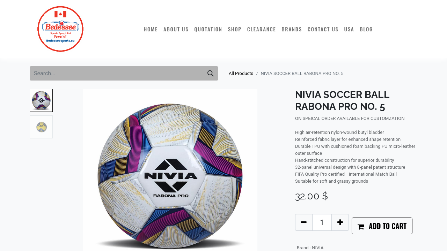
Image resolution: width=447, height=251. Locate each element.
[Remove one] (304, 222)
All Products (241, 73)
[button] (382, 226)
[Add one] (340, 222)
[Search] (210, 73)
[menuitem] (151, 29)
